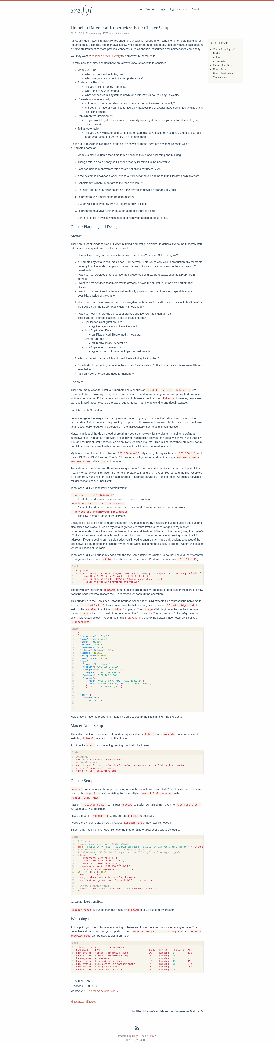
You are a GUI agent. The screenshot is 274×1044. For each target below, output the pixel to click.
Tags (162, 9)
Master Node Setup (223, 65)
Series (185, 9)
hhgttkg (91, 1001)
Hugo (135, 1035)
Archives (151, 9)
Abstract (220, 57)
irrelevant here (134, 617)
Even (153, 1035)
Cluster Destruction (223, 72)
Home (140, 9)
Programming (93, 33)
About (195, 9)
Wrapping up (220, 76)
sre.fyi (81, 10)
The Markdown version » (102, 991)
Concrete (220, 61)
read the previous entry (106, 56)
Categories (173, 9)
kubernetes (78, 1001)
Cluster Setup (220, 69)
